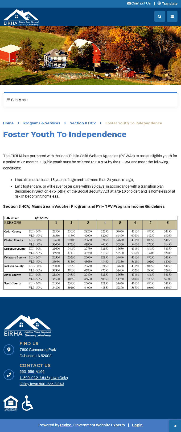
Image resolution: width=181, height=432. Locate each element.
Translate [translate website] (167, 3)
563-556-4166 (32, 372)
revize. (66, 425)
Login (137, 425)
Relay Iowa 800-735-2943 (42, 384)
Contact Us (141, 3)
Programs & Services (41, 123)
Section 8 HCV (83, 123)
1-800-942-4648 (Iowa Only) (44, 378)
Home (8, 123)
